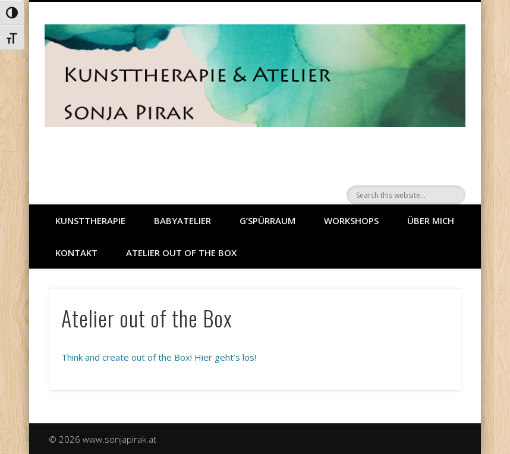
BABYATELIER (182, 220)
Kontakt (76, 252)
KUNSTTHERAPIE (90, 220)
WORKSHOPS (351, 220)
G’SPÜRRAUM (267, 220)
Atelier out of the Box (181, 252)
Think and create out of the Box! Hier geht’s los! (158, 357)
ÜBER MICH (430, 220)
